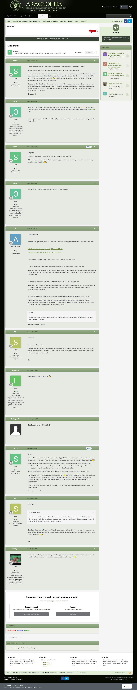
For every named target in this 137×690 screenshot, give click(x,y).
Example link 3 (47, 666)
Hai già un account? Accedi (110, 7)
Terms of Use (27, 687)
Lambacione (15, 370)
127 (16, 392)
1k (15, 250)
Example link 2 (47, 664)
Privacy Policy (38, 687)
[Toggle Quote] (29, 312)
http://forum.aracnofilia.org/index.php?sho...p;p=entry (44, 252)
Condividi (78, 52)
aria (15, 228)
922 (16, 353)
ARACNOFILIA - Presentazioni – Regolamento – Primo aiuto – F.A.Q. (45, 53)
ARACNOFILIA (13, 16)
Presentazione (112, 93)
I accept (127, 686)
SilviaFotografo (113, 94)
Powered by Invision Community (119, 679)
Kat (110, 87)
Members (33, 16)
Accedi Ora (73, 614)
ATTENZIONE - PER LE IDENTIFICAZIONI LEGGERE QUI (52, 39)
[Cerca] (112, 16)
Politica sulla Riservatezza (17, 679)
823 (16, 123)
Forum (44, 16)
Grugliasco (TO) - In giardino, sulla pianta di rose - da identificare (114, 65)
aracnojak (15, 549)
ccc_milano (112, 77)
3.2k (16, 570)
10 (15, 82)
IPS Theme (7, 677)
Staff (24, 16)
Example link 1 (47, 662)
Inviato (32, 60)
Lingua (6, 679)
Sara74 (17, 51)
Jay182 (111, 69)
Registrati (124, 7)
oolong (15, 101)
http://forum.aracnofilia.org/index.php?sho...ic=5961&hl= (45, 249)
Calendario (54, 16)
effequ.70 (112, 57)
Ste (15, 332)
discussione (91, 109)
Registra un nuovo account (31, 614)
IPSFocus (14, 677)
